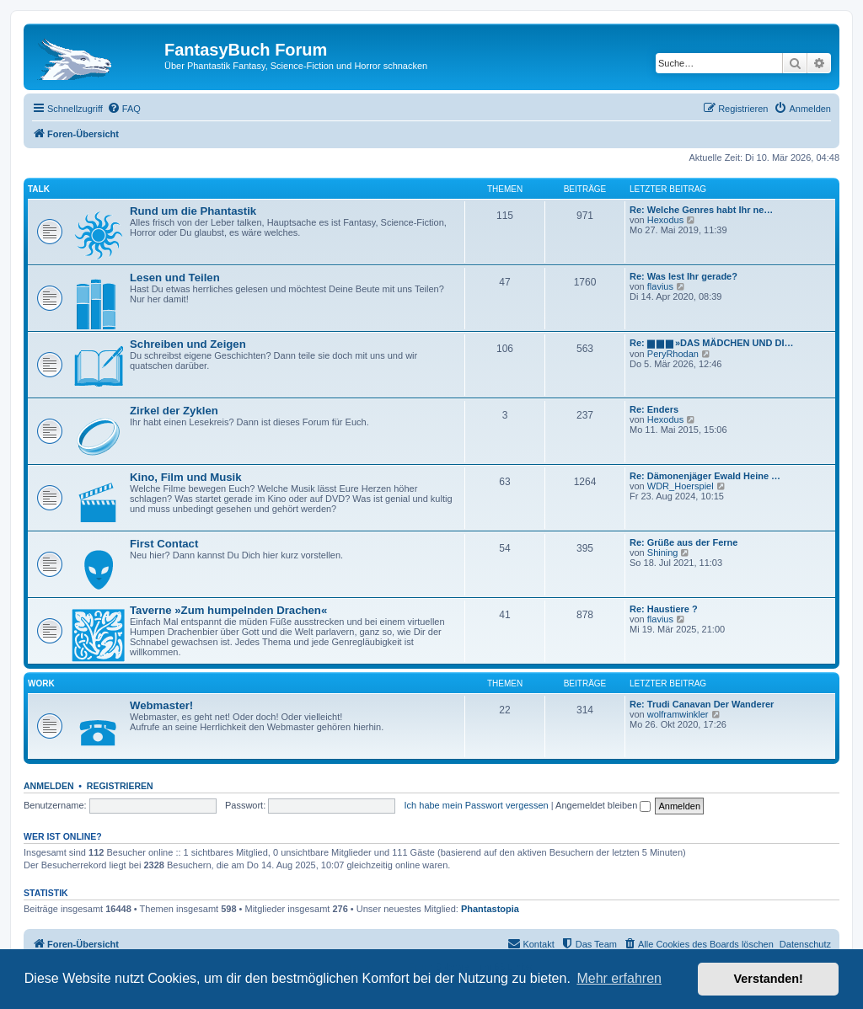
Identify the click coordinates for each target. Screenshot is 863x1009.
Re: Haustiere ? (664, 609)
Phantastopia (490, 909)
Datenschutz (805, 944)
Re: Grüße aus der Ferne (683, 542)
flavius (660, 286)
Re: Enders (654, 409)
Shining (662, 552)
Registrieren (120, 786)
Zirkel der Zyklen (174, 410)
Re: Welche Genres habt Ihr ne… (701, 210)
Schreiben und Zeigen (188, 344)
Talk (39, 189)
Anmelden (49, 786)
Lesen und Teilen (175, 277)
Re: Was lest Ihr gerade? (683, 276)
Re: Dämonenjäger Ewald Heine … (705, 476)
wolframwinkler (678, 714)
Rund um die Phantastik (193, 211)
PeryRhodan (673, 354)
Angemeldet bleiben (603, 805)
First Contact (164, 543)
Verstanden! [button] (768, 978)
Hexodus (665, 220)
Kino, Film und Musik (186, 477)
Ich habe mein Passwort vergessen (477, 805)
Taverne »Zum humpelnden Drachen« (228, 610)
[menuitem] (124, 109)
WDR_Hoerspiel (680, 486)
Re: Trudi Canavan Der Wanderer (702, 704)
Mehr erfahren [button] (619, 978)
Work (41, 683)
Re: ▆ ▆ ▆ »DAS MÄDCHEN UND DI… (712, 343)
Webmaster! (161, 705)
